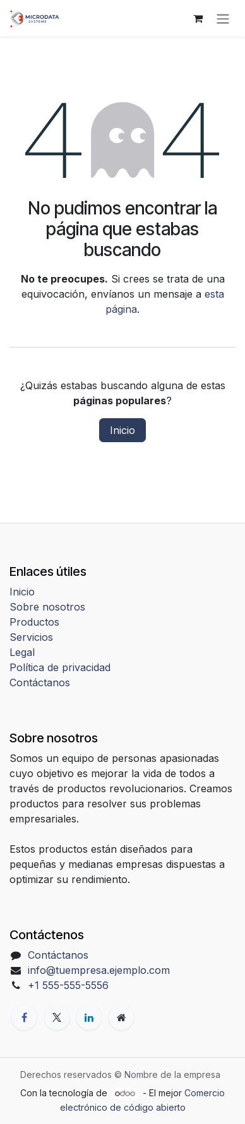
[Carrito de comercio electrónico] (197, 18)
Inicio (122, 430)
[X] (56, 1017)
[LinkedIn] (89, 1017)
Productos (34, 622)
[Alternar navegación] (223, 18)
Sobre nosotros (47, 606)
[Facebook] (24, 1017)
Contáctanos (39, 682)
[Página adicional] (121, 1017)
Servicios (31, 637)
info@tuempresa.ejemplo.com (99, 970)
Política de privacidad (60, 667)
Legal (22, 652)
